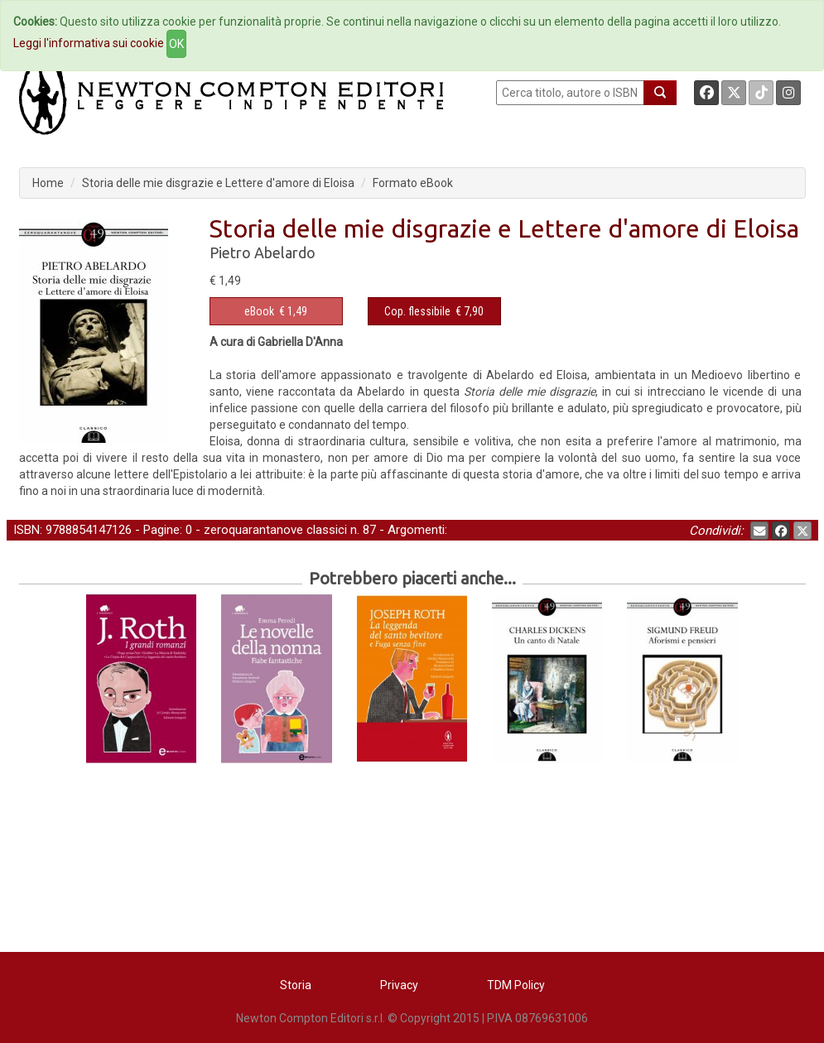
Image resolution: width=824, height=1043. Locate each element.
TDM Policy (516, 985)
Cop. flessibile (417, 311)
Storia (295, 985)
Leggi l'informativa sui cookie (88, 43)
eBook (259, 311)
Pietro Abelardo (263, 252)
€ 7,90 (434, 311)
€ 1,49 (275, 311)
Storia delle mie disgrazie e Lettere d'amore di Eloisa (218, 183)
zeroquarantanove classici (275, 529)
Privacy (399, 985)
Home (48, 183)
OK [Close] (176, 43)
